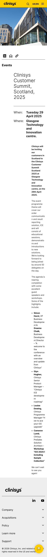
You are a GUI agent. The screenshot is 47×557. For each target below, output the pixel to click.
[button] (28, 4)
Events (7, 65)
